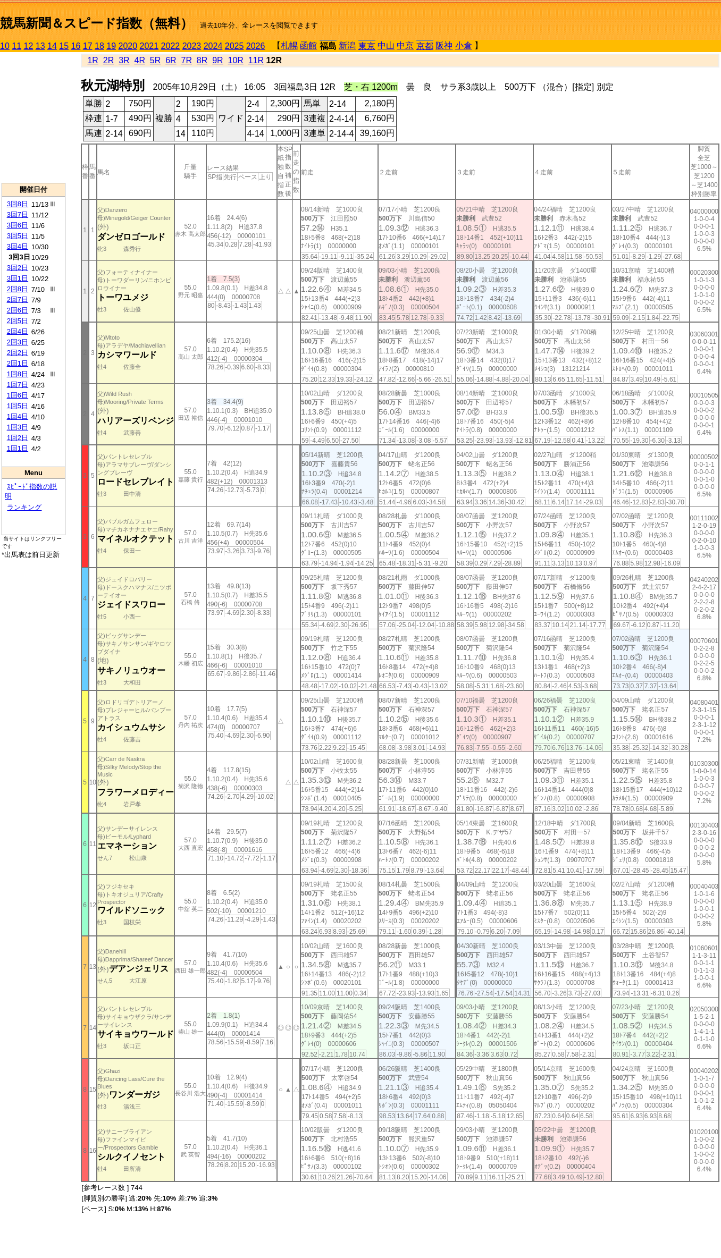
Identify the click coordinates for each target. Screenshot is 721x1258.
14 (52, 45)
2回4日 (17, 331)
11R (256, 60)
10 (5, 45)
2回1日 (17, 363)
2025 (234, 45)
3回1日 (17, 278)
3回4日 (17, 246)
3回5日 (17, 236)
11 (16, 45)
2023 (192, 45)
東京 (366, 45)
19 (111, 45)
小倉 (463, 45)
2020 (128, 45)
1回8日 (17, 374)
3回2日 (17, 268)
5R (155, 60)
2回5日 (17, 321)
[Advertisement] (33, 117)
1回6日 (17, 395)
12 (28, 45)
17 (88, 45)
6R (170, 60)
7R (186, 60)
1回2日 (17, 438)
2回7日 (17, 299)
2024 (213, 45)
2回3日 (17, 342)
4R (139, 60)
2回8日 (17, 289)
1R (92, 60)
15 (64, 45)
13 (40, 45)
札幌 (289, 45)
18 (99, 45)
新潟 (347, 45)
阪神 (443, 45)
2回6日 (17, 310)
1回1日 (17, 448)
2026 (255, 45)
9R (217, 60)
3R (124, 60)
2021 (149, 45)
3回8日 (17, 204)
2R (108, 60)
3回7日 (17, 214)
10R (236, 60)
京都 (424, 45)
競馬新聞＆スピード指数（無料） (96, 23)
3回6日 (17, 225)
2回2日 (17, 353)
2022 (170, 45)
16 (76, 45)
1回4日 (17, 416)
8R (202, 60)
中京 (405, 45)
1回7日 (17, 385)
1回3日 (17, 427)
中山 (386, 45)
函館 (308, 45)
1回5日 (17, 406)
